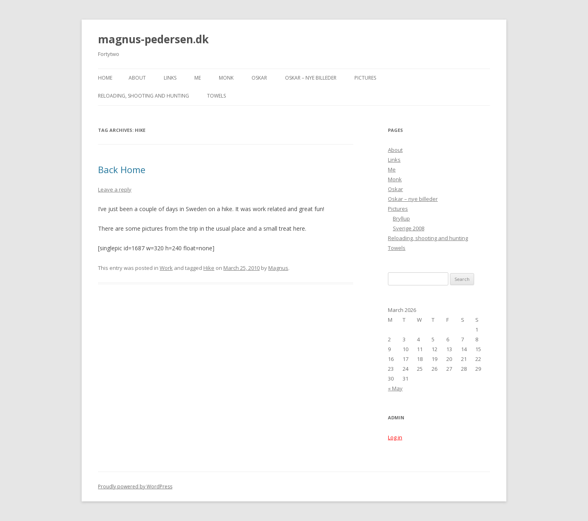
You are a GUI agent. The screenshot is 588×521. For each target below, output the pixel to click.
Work (166, 268)
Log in (395, 437)
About (137, 77)
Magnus (278, 268)
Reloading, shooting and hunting (143, 95)
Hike (208, 268)
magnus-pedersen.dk (153, 39)
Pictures (365, 77)
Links (170, 77)
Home (105, 77)
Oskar (259, 77)
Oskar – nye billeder (310, 77)
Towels (216, 95)
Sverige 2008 (408, 228)
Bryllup (401, 218)
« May (395, 388)
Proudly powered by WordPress (135, 486)
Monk (226, 77)
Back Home (121, 169)
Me (197, 77)
